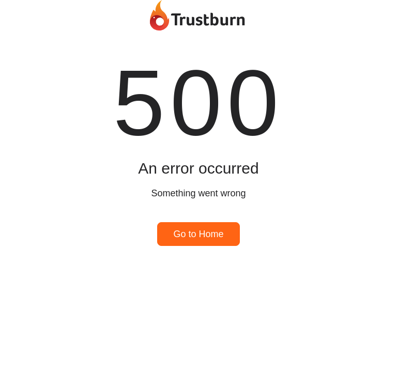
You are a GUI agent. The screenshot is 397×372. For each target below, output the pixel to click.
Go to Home (198, 234)
